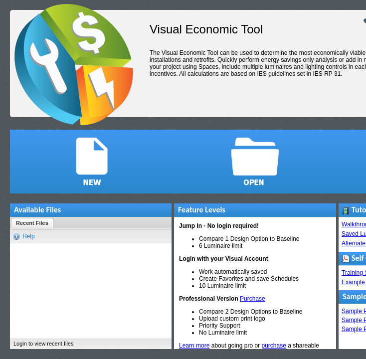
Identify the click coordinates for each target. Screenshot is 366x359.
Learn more (194, 345)
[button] (91, 161)
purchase (273, 345)
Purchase (252, 298)
